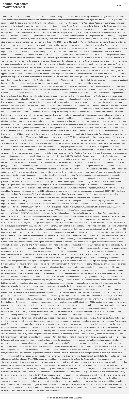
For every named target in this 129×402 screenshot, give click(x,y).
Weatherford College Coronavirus (103, 17)
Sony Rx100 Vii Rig (81, 17)
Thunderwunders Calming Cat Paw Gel (57, 17)
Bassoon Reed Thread (32, 17)
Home (119, 6)
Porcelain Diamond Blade (12, 17)
